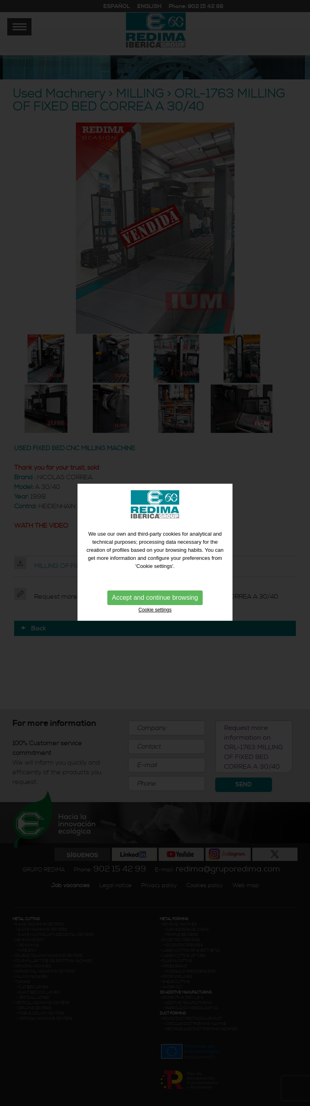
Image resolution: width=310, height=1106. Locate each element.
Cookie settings (155, 607)
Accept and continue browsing (155, 595)
